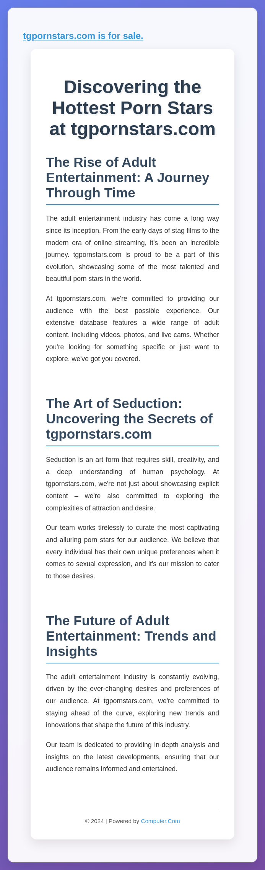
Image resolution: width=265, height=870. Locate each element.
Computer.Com (160, 821)
